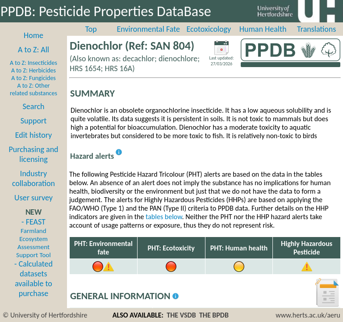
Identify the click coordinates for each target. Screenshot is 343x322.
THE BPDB (214, 315)
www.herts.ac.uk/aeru (308, 315)
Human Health (263, 29)
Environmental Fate (148, 29)
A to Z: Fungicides (33, 78)
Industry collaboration (33, 178)
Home (33, 35)
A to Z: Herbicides (33, 70)
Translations (316, 29)
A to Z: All (33, 50)
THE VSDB (181, 315)
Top (91, 29)
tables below (164, 216)
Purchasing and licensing (33, 154)
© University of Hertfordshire (45, 315)
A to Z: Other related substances (33, 89)
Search (34, 106)
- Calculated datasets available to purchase (33, 278)
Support (33, 121)
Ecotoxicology (209, 29)
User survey (33, 198)
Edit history (33, 135)
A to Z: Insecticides (33, 63)
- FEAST (33, 238)
